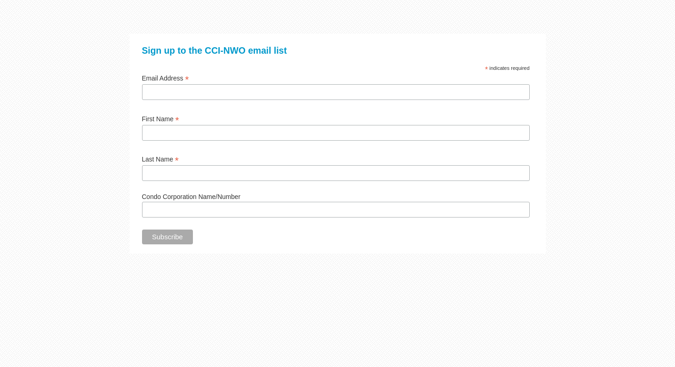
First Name (161, 119)
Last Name (160, 159)
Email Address (165, 78)
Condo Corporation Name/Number (191, 196)
